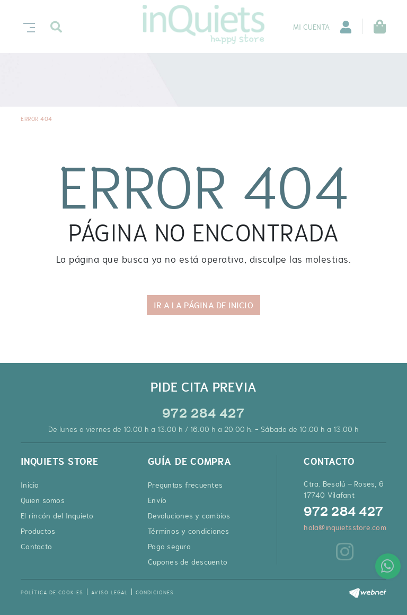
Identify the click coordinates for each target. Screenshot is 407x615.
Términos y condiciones (188, 531)
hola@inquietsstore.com (345, 527)
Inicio (30, 485)
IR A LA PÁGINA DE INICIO (203, 305)
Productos (38, 531)
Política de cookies (52, 592)
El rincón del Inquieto (57, 515)
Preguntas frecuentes (185, 485)
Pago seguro (169, 546)
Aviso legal (109, 592)
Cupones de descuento (187, 562)
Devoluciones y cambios (189, 515)
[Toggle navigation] (27, 26)
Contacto (36, 546)
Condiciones (155, 592)
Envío (157, 500)
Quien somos (43, 500)
